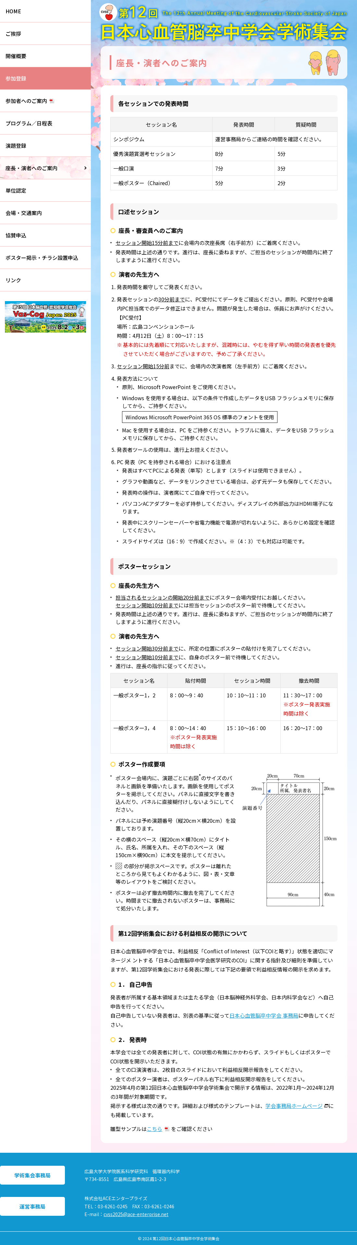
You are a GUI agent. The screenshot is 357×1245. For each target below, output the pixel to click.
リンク (13, 280)
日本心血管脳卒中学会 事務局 (263, 1015)
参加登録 (16, 78)
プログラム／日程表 (29, 123)
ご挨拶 (13, 33)
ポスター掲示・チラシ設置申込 (42, 257)
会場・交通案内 (24, 213)
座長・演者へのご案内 (31, 168)
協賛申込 (16, 235)
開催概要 (16, 56)
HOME (13, 11)
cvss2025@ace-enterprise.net (136, 1214)
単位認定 (16, 190)
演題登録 (16, 145)
